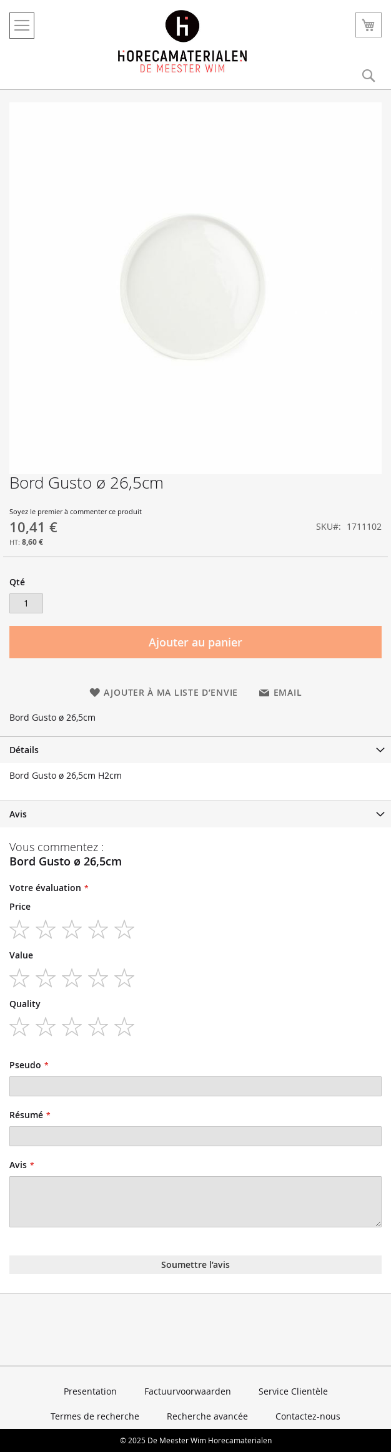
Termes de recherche (95, 1416)
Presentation (90, 1391)
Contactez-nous (307, 1416)
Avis (18, 814)
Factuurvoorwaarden (187, 1391)
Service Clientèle (293, 1391)
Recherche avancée (207, 1416)
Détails (24, 750)
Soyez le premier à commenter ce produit (75, 511)
